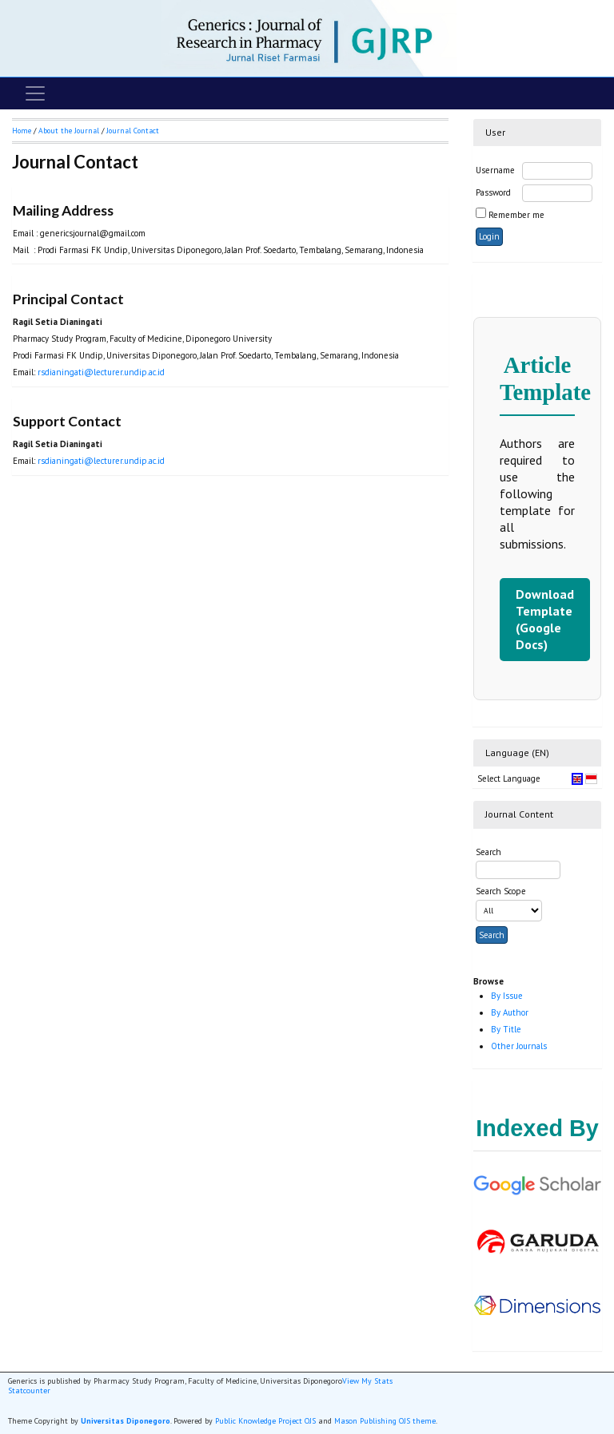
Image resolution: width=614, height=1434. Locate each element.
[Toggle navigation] (35, 93)
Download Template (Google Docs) (545, 619)
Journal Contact (132, 130)
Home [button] (21, 130)
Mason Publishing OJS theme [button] (385, 1421)
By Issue (507, 995)
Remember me (516, 214)
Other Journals (519, 1046)
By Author (509, 1012)
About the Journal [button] (68, 130)
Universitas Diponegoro (125, 1421)
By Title (506, 1029)
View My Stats (367, 1381)
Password (493, 192)
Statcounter (29, 1390)
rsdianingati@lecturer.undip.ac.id (101, 372)
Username (495, 170)
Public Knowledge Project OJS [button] (265, 1421)
